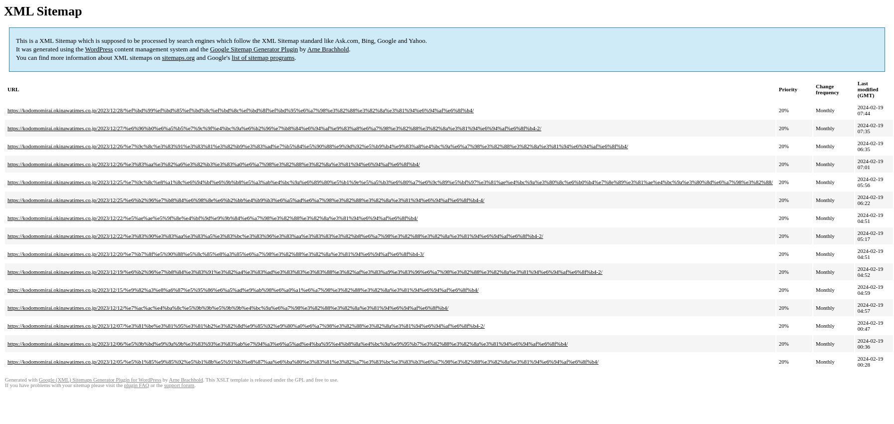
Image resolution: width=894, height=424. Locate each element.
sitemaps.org (178, 57)
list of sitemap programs (263, 57)
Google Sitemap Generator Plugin (254, 49)
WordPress (99, 49)
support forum (179, 385)
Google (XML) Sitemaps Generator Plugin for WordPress (100, 380)
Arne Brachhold (328, 49)
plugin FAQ (136, 385)
